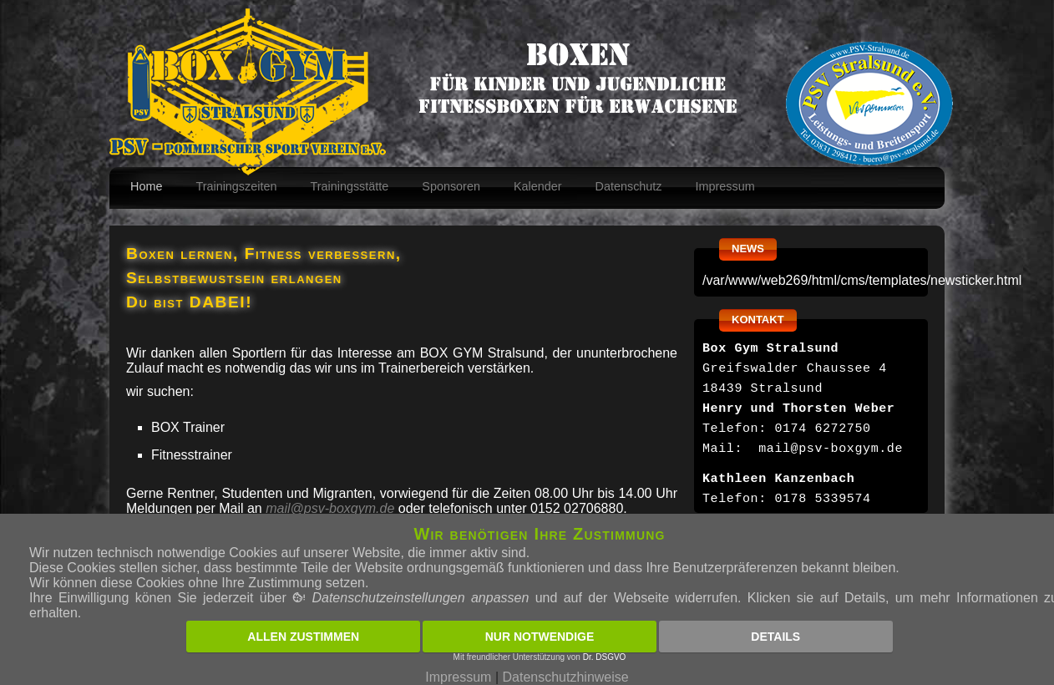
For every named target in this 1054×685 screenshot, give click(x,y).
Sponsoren (451, 186)
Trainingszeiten (235, 186)
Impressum (725, 186)
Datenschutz (628, 186)
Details (775, 636)
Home (146, 186)
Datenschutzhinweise (565, 677)
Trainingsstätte (349, 186)
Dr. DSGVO (604, 657)
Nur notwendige (540, 636)
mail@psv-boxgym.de (330, 508)
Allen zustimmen (303, 636)
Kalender (538, 186)
